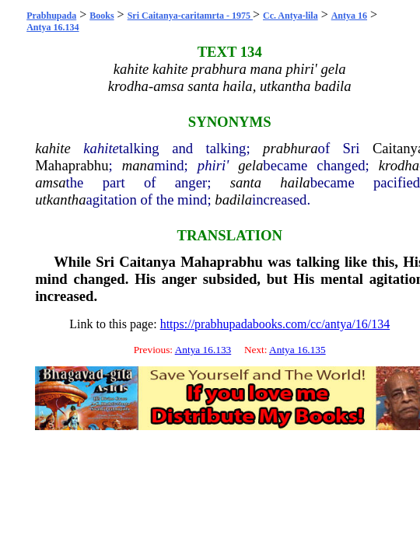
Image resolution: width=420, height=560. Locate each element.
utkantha (60, 199)
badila (233, 199)
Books (101, 15)
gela (250, 165)
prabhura (290, 148)
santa (245, 182)
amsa (50, 182)
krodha (399, 165)
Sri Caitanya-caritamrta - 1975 (190, 15)
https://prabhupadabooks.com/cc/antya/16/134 (275, 324)
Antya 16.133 (203, 349)
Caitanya (147, 262)
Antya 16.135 (297, 349)
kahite (53, 148)
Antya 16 (349, 15)
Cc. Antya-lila (290, 15)
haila (295, 182)
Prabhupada (51, 15)
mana (138, 165)
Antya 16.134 (52, 27)
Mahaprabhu (71, 165)
